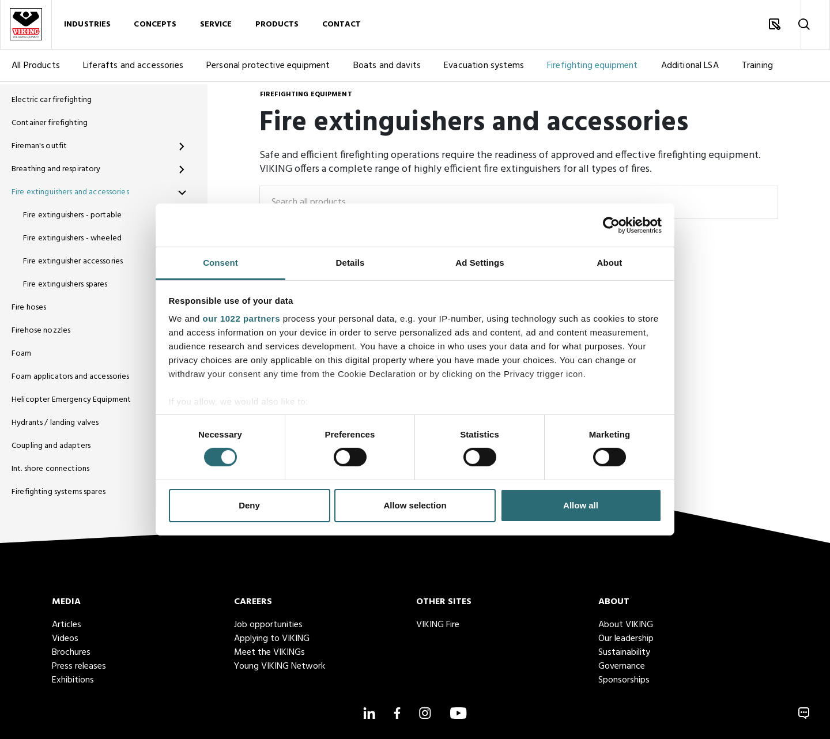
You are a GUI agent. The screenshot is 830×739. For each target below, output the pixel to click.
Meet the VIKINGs (269, 652)
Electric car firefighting (52, 100)
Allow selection (414, 505)
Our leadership (626, 638)
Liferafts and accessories (133, 68)
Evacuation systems (484, 68)
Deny (249, 505)
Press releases (79, 666)
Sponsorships (624, 680)
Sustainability (624, 652)
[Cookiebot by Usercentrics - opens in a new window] (611, 224)
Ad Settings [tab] (479, 262)
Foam (22, 353)
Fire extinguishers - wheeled (72, 238)
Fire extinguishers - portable (72, 215)
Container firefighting (50, 123)
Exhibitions (73, 680)
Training (757, 68)
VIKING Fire (437, 624)
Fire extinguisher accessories (73, 261)
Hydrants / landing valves (55, 422)
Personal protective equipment (268, 68)
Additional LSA (690, 68)
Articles (66, 624)
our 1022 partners (241, 318)
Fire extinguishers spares (65, 284)
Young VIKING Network (279, 666)
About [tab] (609, 262)
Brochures (71, 652)
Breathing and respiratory (56, 169)
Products (277, 25)
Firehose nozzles (41, 330)
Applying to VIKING (272, 638)
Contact (341, 25)
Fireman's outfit (39, 146)
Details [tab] (350, 262)
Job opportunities (268, 624)
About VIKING (625, 624)
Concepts (155, 25)
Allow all (580, 505)
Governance (621, 666)
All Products (36, 68)
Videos (65, 638)
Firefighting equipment (592, 68)
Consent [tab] (220, 262)
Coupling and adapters (51, 446)
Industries (87, 25)
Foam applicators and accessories (70, 376)
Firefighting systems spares (58, 492)
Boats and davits (387, 68)
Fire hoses (29, 307)
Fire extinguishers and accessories (70, 192)
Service (216, 25)
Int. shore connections (50, 469)
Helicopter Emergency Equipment (71, 399)
